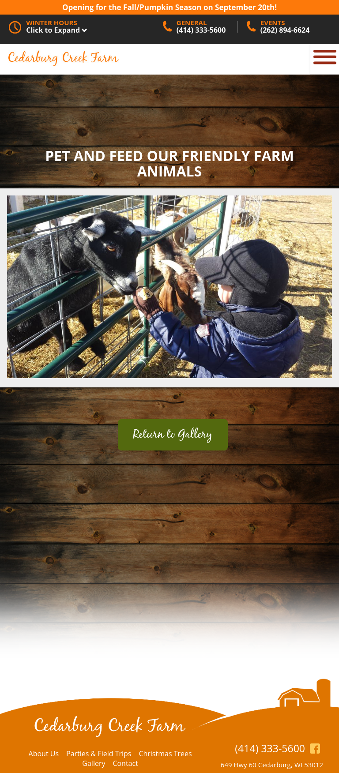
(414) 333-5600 (270, 748)
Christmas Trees (165, 753)
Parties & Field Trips (98, 753)
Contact (125, 763)
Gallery (93, 763)
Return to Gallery (172, 434)
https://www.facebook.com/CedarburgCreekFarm (315, 748)
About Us (44, 753)
